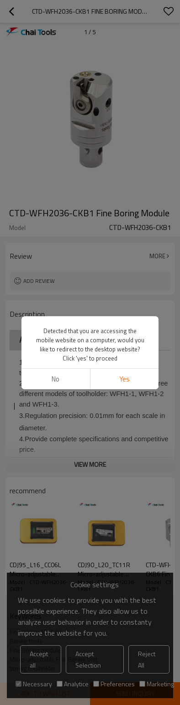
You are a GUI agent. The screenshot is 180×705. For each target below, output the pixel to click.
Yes (124, 98)
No (55, 98)
